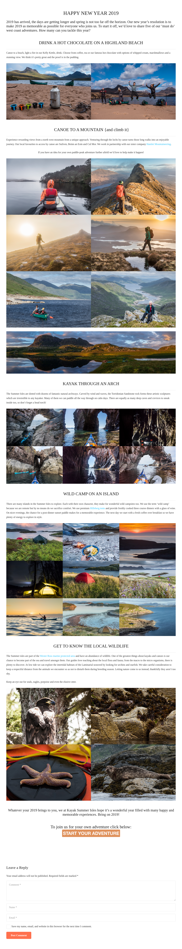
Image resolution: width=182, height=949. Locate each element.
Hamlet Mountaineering (158, 144)
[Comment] (91, 891)
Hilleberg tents (97, 508)
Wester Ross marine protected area (57, 656)
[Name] (91, 907)
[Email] (91, 918)
